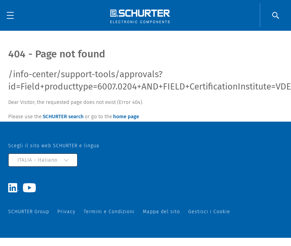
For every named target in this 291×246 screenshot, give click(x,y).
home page (126, 116)
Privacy (66, 212)
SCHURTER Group (28, 212)
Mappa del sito (161, 212)
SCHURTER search (63, 116)
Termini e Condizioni (109, 212)
